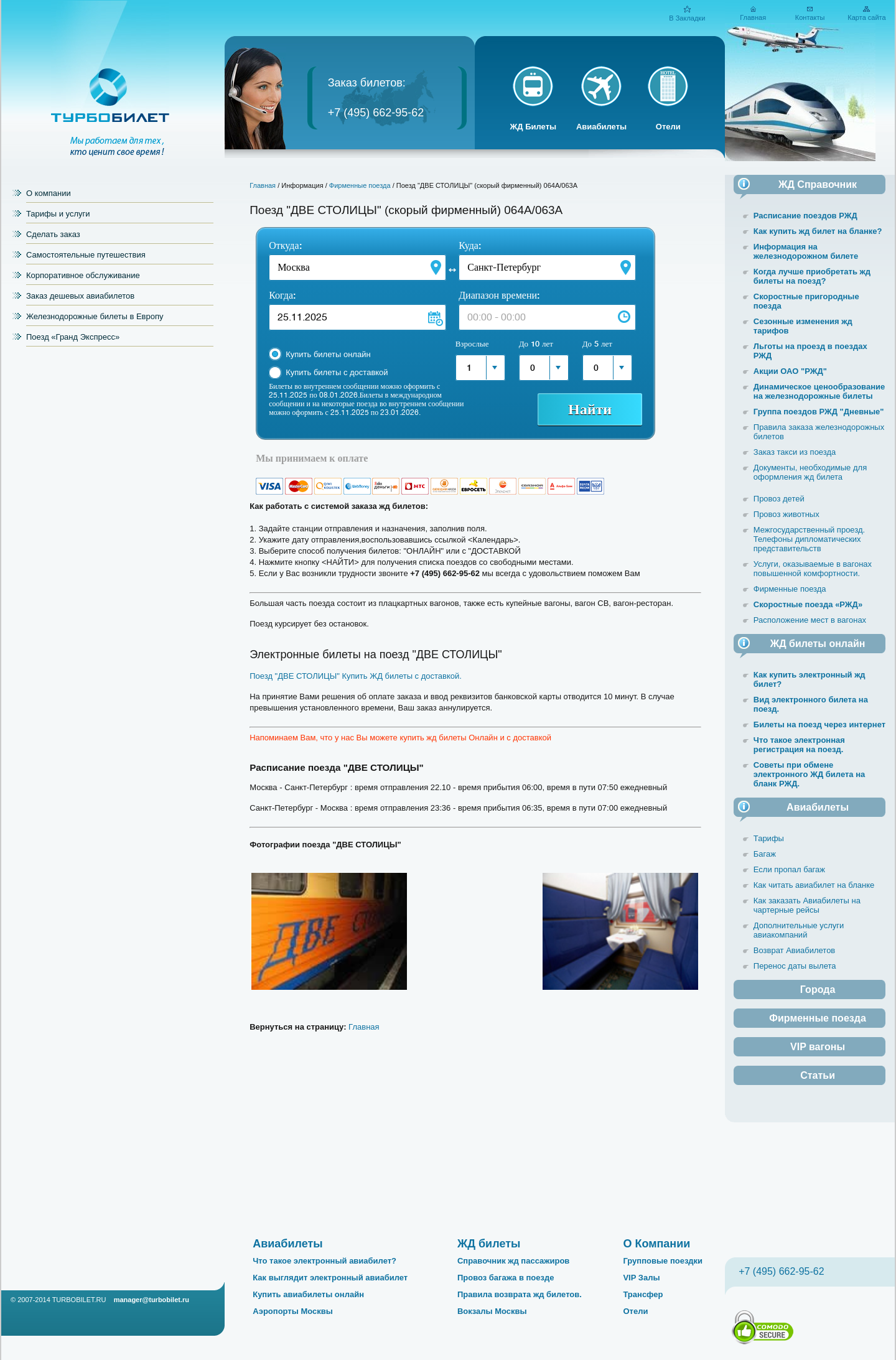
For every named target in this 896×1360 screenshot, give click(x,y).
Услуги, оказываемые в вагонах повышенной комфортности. (813, 568)
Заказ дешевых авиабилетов (80, 295)
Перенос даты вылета (795, 966)
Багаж (765, 854)
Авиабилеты (601, 126)
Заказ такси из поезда (795, 452)
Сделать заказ (53, 234)
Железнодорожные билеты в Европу (95, 316)
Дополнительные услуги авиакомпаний (799, 930)
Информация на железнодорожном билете (806, 251)
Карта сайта (866, 17)
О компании (48, 193)
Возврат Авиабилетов (794, 950)
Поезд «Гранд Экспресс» (72, 337)
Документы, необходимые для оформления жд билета (810, 472)
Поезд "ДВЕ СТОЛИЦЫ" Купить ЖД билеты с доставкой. (356, 676)
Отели (668, 126)
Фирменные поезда (360, 185)
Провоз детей (779, 498)
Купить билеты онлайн (328, 354)
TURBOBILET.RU (79, 1299)
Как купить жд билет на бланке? (818, 231)
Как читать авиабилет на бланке (814, 885)
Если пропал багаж (789, 869)
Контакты (810, 17)
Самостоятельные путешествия (86, 254)
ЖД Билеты (533, 126)
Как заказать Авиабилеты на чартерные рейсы (807, 905)
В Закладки (687, 18)
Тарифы (769, 838)
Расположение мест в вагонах (810, 620)
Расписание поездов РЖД (805, 215)
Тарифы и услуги (58, 213)
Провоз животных (786, 514)
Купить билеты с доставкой (337, 372)
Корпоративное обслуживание (83, 275)
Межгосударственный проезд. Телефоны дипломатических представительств (809, 539)
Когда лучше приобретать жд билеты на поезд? (812, 276)
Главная (753, 17)
